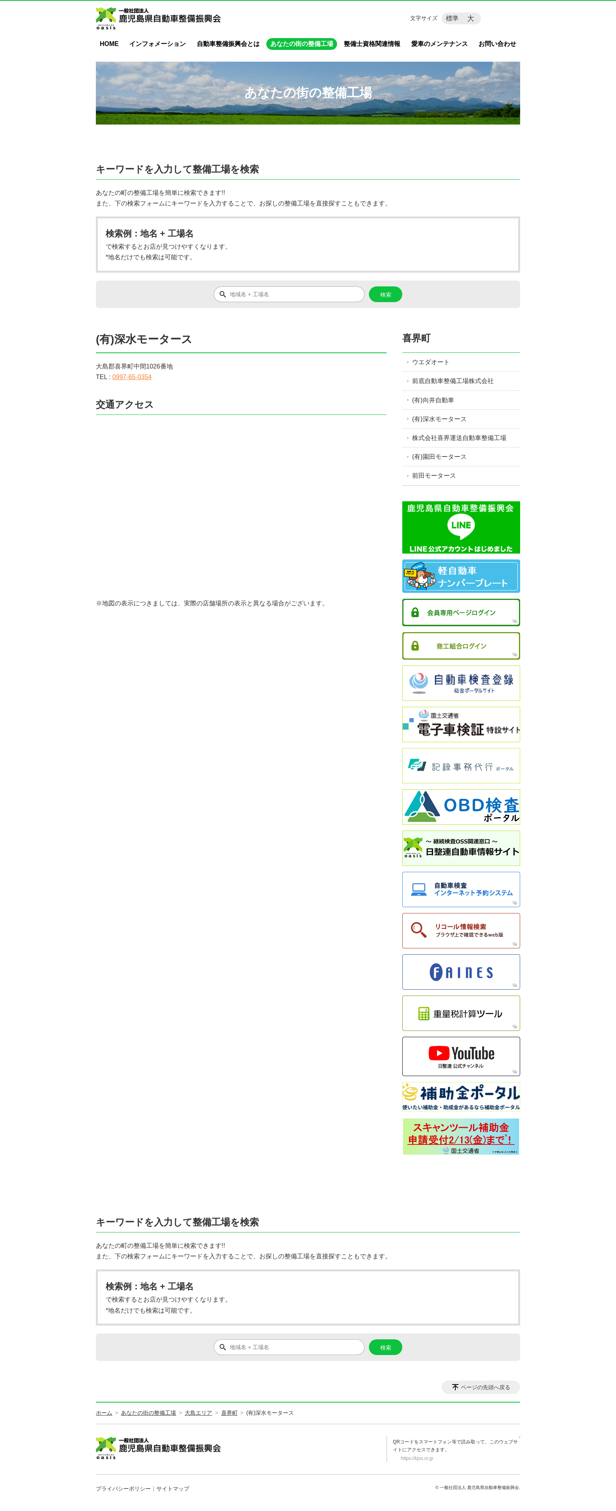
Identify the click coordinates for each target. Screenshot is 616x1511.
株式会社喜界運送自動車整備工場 (459, 438)
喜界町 (416, 338)
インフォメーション (157, 43)
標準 (452, 18)
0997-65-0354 (132, 377)
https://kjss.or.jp (417, 1458)
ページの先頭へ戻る (485, 1387)
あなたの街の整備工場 (301, 43)
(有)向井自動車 (433, 400)
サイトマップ (172, 1488)
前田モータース (434, 475)
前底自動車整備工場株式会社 (453, 381)
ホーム (104, 1413)
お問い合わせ (497, 43)
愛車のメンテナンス (439, 43)
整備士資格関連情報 (372, 43)
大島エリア (198, 1413)
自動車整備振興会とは (228, 43)
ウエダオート (431, 362)
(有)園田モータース (439, 456)
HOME (109, 43)
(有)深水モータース (439, 419)
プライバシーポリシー (123, 1488)
